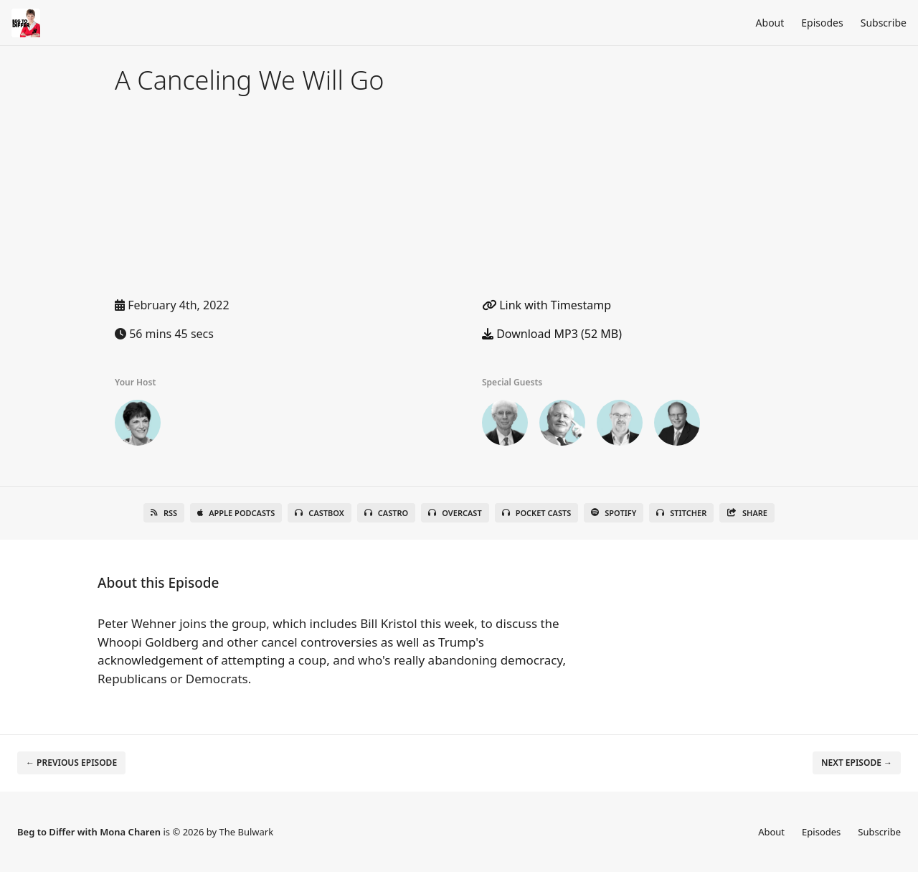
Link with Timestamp (546, 305)
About (770, 22)
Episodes (822, 22)
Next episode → (856, 762)
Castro (386, 512)
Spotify (613, 512)
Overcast (454, 512)
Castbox (319, 512)
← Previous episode (71, 762)
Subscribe (884, 22)
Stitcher (681, 512)
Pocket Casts (537, 512)
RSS (164, 512)
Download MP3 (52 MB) (552, 334)
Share (747, 512)
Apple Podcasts (236, 512)
